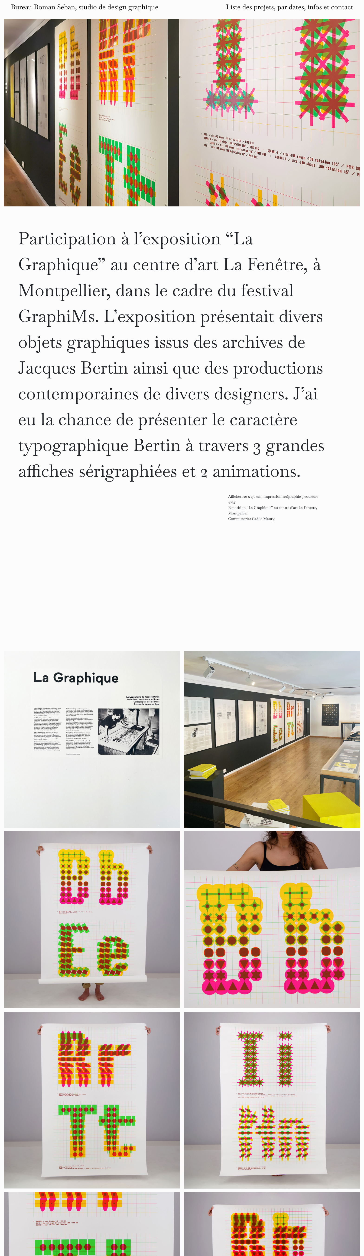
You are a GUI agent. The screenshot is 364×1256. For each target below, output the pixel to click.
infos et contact (330, 7)
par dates (290, 7)
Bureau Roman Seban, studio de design (84, 7)
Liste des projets (250, 7)
